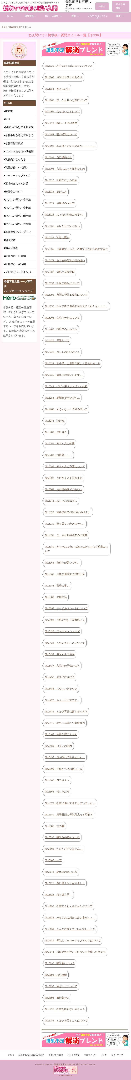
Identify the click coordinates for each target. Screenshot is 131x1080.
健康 (118, 16)
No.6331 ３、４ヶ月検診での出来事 (66, 535)
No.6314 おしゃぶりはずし (61, 500)
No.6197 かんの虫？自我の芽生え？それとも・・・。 (76, 306)
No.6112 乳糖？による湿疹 (61, 180)
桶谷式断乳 (11, 248)
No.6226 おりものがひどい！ (62, 352)
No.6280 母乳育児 (56, 432)
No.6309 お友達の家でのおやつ (63, 489)
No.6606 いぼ (53, 860)
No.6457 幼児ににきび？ (60, 677)
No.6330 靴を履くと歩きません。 (65, 523)
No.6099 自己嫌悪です (58, 157)
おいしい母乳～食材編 (18, 207)
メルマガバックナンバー (97, 17)
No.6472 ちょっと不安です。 (62, 700)
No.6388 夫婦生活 (56, 597)
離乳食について (14, 191)
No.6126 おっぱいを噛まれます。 (65, 214)
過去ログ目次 (15, 27)
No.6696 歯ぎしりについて (61, 986)
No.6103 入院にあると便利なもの (65, 168)
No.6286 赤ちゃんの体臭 (60, 443)
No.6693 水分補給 (56, 974)
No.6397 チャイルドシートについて (66, 608)
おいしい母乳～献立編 (18, 215)
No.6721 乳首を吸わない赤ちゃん (65, 1009)
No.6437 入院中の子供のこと (62, 665)
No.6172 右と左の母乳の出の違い (65, 260)
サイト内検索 (120, 6)
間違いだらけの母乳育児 (19, 127)
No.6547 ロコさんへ (57, 780)
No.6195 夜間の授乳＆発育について (66, 294)
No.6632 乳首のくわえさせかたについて (69, 906)
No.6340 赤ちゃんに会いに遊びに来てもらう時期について (76, 549)
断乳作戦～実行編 (15, 264)
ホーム (9, 16)
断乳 (73, 16)
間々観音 (10, 240)
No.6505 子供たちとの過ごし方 (63, 768)
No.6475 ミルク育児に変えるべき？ (66, 711)
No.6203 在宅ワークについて (62, 317)
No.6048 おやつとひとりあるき (63, 77)
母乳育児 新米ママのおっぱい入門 (67, 1064)
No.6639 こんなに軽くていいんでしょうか (70, 929)
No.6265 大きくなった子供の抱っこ (66, 409)
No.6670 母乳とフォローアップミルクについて (73, 940)
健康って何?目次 (56, 1055)
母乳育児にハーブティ (18, 232)
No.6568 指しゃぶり (57, 791)
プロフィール (90, 1055)
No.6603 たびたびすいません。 (63, 848)
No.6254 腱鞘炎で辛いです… (62, 397)
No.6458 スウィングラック (61, 688)
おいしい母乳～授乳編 (18, 224)
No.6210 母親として (57, 340)
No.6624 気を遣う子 (58, 894)
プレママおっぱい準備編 (19, 151)
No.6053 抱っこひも (57, 88)
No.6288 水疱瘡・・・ (58, 455)
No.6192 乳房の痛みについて (62, 283)
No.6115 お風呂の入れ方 (60, 203)
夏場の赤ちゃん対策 (16, 183)
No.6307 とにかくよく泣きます (63, 478)
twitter (102, 6)
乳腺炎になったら (15, 159)
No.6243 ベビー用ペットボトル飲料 (66, 386)
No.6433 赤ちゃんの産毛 (60, 654)
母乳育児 (29, 16)
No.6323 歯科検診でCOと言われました (68, 512)
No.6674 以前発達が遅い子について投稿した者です (75, 951)
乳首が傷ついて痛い (16, 167)
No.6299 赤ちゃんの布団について (65, 466)
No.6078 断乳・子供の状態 (61, 123)
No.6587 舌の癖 (54, 826)
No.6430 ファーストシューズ (62, 631)
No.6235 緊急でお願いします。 (63, 375)
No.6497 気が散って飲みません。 (65, 757)
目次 (7, 119)
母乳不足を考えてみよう (19, 135)
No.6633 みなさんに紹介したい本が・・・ (70, 917)
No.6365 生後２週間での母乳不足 (65, 574)
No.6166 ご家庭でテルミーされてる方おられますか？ (76, 249)
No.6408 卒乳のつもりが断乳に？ (65, 620)
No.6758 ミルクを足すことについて (66, 1020)
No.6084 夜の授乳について (61, 134)
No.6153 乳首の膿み (57, 237)
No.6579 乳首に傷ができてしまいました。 (70, 803)
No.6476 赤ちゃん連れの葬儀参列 (65, 723)
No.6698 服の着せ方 (57, 997)
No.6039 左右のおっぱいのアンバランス (69, 65)
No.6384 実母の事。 (57, 585)
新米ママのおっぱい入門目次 (31, 1055)
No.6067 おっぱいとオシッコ (62, 111)
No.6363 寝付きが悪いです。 (62, 562)
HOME (9, 111)
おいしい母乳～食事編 (18, 199)
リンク (103, 1055)
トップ (4, 27)
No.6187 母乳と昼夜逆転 (60, 272)
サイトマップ (117, 1055)
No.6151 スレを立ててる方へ (62, 226)
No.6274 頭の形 (54, 420)
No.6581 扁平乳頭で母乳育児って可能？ (69, 814)
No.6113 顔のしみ (56, 191)
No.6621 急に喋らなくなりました (65, 883)
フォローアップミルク (18, 175)
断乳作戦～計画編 (15, 256)
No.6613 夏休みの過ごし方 (61, 871)
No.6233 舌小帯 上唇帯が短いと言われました (73, 363)
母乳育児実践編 (14, 143)
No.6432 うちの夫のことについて (65, 642)
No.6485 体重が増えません (61, 734)
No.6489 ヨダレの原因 (58, 745)
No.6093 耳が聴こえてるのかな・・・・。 (70, 146)
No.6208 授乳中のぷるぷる (61, 329)
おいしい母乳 (51, 16)
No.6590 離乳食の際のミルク (62, 837)
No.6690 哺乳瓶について (60, 963)
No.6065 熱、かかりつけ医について (66, 100)
